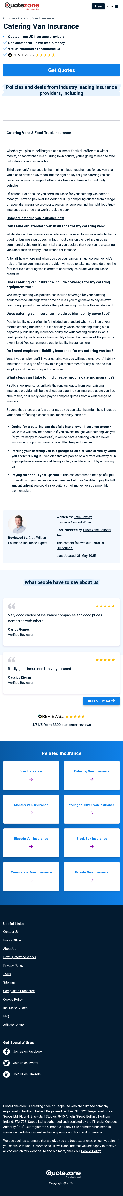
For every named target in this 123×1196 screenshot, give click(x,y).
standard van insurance (31, 234)
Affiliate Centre (13, 1025)
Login (98, 6)
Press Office (12, 940)
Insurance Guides (15, 1008)
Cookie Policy (13, 999)
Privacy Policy (13, 966)
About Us (9, 949)
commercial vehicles (21, 245)
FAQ (6, 1016)
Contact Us (11, 932)
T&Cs (7, 974)
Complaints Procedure (19, 991)
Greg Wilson (37, 538)
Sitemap (9, 982)
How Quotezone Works (19, 957)
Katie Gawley (83, 517)
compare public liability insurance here (63, 343)
